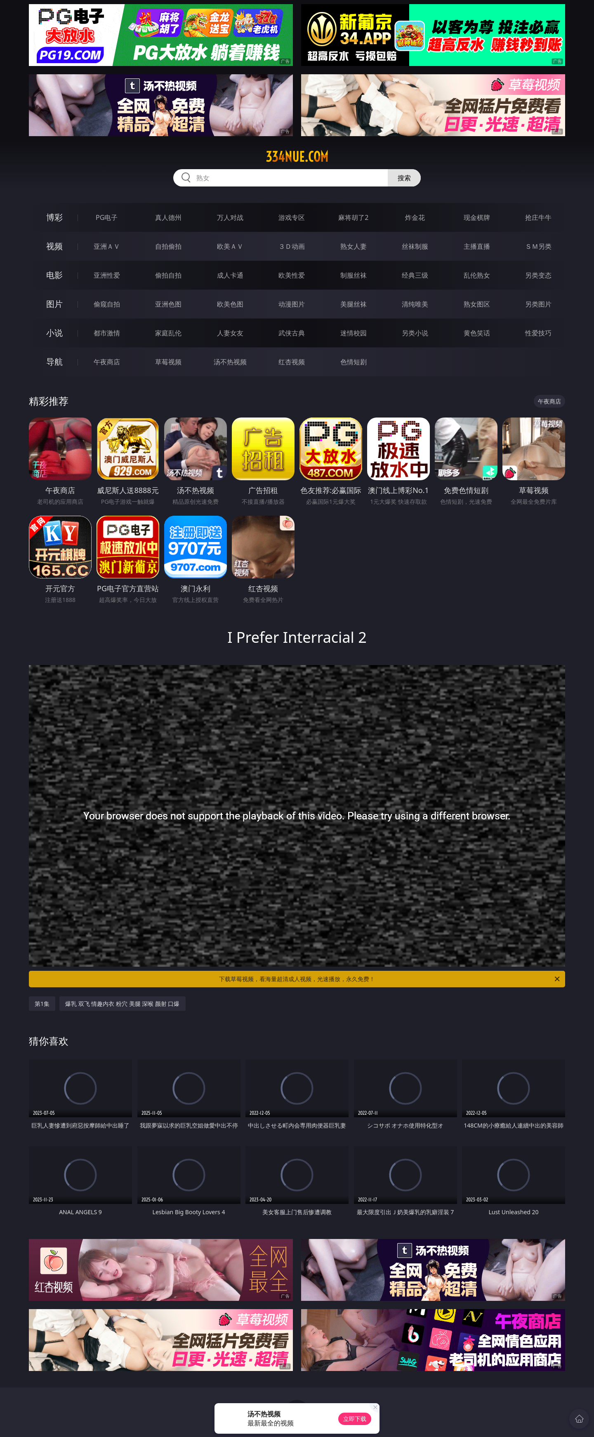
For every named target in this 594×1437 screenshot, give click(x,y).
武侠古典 (291, 332)
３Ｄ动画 (291, 246)
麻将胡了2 (353, 217)
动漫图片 (291, 304)
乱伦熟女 (477, 275)
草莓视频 (168, 361)
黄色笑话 (477, 332)
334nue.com (297, 157)
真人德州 (168, 217)
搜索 (404, 177)
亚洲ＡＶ (107, 246)
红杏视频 (291, 361)
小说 (54, 332)
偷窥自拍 (107, 304)
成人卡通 (230, 275)
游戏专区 (291, 217)
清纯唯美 (415, 304)
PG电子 (107, 217)
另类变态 (538, 275)
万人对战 (230, 217)
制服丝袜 (353, 275)
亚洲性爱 (107, 275)
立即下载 (354, 1419)
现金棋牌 (477, 217)
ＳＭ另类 (538, 246)
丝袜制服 (415, 246)
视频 (54, 246)
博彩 (54, 217)
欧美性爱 (291, 275)
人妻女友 (230, 332)
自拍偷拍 (168, 246)
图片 (54, 303)
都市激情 (107, 332)
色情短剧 (353, 361)
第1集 (42, 1004)
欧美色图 (230, 304)
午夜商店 (107, 361)
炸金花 (415, 217)
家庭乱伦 (168, 332)
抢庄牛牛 (538, 217)
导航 (54, 361)
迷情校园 (353, 332)
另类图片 (538, 304)
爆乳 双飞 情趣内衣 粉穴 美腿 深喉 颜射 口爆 (122, 1004)
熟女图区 (477, 304)
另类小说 (415, 332)
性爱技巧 (538, 332)
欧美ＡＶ (230, 246)
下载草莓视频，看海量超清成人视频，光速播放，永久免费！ (390, 979)
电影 (54, 275)
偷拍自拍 (168, 275)
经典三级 (415, 275)
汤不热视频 (230, 361)
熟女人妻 (353, 246)
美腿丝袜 (353, 304)
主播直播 (477, 246)
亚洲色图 (168, 304)
